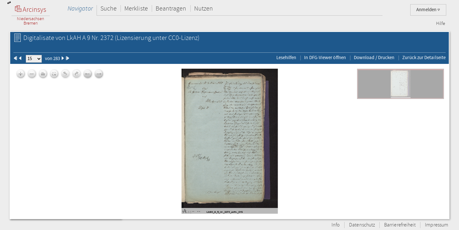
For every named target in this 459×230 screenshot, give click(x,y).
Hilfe (440, 24)
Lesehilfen (286, 57)
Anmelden (428, 10)
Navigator (80, 8)
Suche (108, 8)
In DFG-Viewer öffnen (325, 57)
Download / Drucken (374, 57)
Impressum (436, 225)
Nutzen (203, 8)
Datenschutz (362, 225)
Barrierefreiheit (400, 225)
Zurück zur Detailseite (424, 57)
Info (336, 225)
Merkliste (136, 8)
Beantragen (171, 8)
